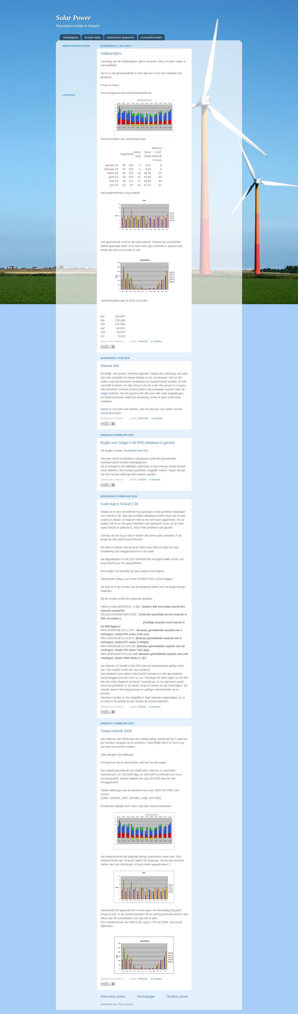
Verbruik (143, 341)
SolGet (142, 479)
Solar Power (73, 17)
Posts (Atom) (125, 1004)
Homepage (146, 996)
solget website (110, 393)
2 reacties (156, 341)
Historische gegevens (120, 37)
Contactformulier (151, 37)
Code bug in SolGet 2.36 (119, 504)
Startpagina (70, 37)
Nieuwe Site (110, 366)
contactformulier (111, 413)
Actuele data (92, 37)
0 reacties (157, 418)
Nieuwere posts (113, 996)
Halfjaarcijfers (111, 53)
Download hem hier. (136, 450)
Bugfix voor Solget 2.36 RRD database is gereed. (138, 443)
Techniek (143, 418)
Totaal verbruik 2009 (116, 731)
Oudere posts (177, 996)
